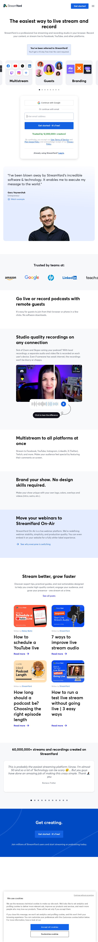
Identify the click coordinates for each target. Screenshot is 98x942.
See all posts (49, 595)
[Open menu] (93, 6)
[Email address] (49, 116)
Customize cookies (49, 934)
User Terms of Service (60, 139)
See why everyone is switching (33, 544)
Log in (61, 153)
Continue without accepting (84, 895)
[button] (49, 103)
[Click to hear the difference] (45, 404)
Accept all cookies (49, 927)
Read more (22, 653)
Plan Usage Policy (32, 142)
